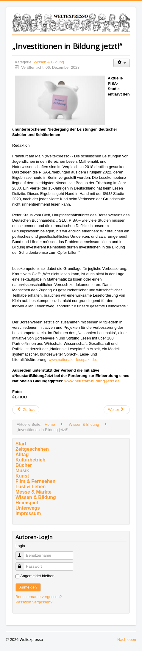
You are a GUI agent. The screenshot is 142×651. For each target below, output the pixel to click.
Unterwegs (27, 508)
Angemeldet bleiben (37, 576)
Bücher (23, 465)
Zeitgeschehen (32, 449)
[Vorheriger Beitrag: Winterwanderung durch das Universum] (25, 409)
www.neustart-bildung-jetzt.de (92, 381)
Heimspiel (26, 502)
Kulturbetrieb (30, 459)
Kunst (22, 475)
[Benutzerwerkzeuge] (121, 63)
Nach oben (126, 639)
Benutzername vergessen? (38, 596)
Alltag (22, 454)
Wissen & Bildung (49, 62)
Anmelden (28, 587)
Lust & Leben (30, 486)
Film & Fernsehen (35, 481)
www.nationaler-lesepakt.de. (73, 359)
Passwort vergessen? (33, 602)
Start (20, 443)
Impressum (28, 513)
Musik (22, 470)
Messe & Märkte (33, 491)
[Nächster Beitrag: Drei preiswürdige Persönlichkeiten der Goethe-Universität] (117, 409)
